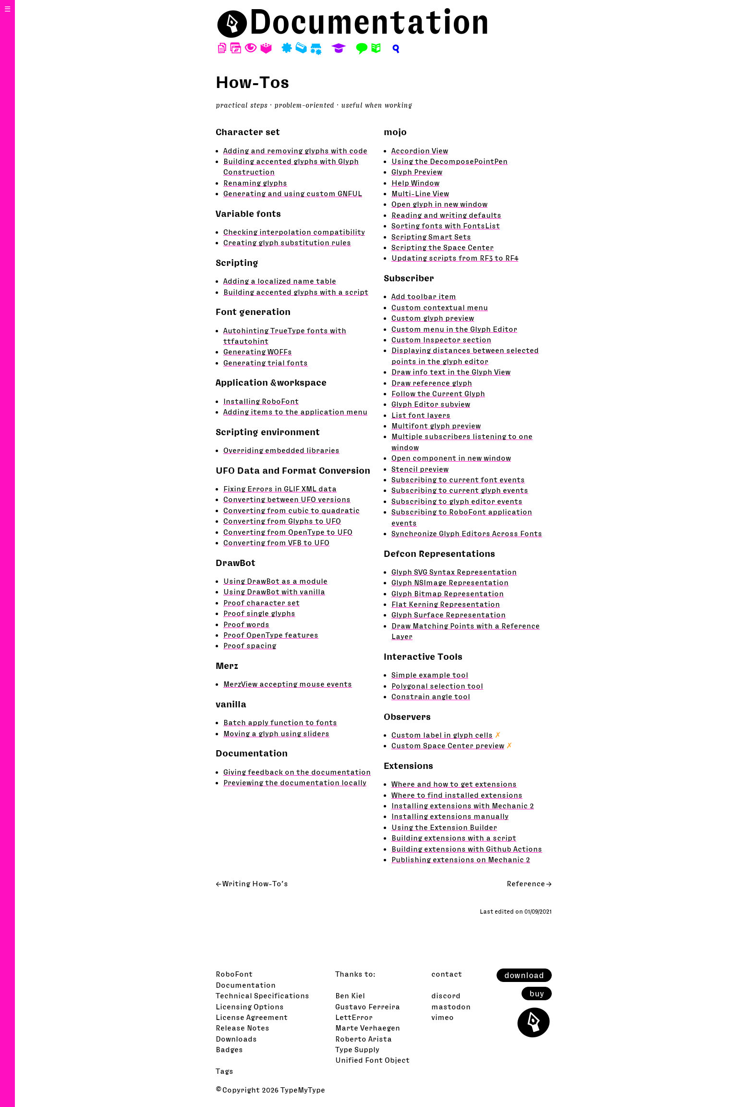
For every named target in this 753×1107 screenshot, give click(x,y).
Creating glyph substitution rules (287, 242)
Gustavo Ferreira (367, 1006)
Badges (229, 1049)
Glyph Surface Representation (448, 614)
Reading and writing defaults (446, 215)
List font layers (420, 415)
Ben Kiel (350, 995)
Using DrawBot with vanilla (274, 591)
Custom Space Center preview (447, 745)
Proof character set (261, 602)
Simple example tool (429, 675)
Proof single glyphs (259, 613)
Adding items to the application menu (295, 411)
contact (446, 974)
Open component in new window (451, 458)
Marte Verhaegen (367, 1028)
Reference (526, 883)
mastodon (451, 1006)
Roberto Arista (363, 1039)
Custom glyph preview (432, 318)
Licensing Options (250, 1006)
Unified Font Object (372, 1060)
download (524, 975)
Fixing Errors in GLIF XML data (280, 488)
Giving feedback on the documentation (297, 772)
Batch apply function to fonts (280, 722)
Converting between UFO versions (287, 499)
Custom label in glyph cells (442, 735)
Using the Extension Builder (444, 827)
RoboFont (234, 974)
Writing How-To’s (255, 883)
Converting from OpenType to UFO (287, 532)
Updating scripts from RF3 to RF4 (454, 258)
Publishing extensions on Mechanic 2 (460, 859)
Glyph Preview (416, 172)
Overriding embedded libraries (281, 450)
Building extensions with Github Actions (466, 849)
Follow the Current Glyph (438, 393)
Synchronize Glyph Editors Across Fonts (466, 533)
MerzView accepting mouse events (287, 684)
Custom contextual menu (439, 307)
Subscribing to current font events (458, 479)
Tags (224, 1071)
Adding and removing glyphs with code (295, 150)
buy (536, 993)
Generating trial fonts (265, 362)
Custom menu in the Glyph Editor (454, 329)
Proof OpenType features (270, 635)
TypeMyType (302, 1090)
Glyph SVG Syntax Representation (454, 572)
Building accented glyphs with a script (295, 292)
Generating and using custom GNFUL (292, 193)
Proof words (246, 624)
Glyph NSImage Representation (450, 582)
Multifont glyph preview (436, 425)
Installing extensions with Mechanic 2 (462, 805)
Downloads (236, 1039)
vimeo (442, 1017)
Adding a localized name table (279, 281)
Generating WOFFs (257, 351)
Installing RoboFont (261, 401)
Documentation (369, 21)
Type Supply (357, 1049)
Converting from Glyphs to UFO (282, 521)
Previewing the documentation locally (294, 782)
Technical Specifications (262, 995)
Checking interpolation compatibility (294, 232)
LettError (354, 1017)
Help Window (415, 183)
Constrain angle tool (430, 696)
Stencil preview (420, 469)
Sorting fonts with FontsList (445, 225)
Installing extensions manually (450, 816)
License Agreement (252, 1017)
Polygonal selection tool (437, 686)
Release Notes (242, 1028)
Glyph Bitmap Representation (447, 593)
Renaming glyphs (255, 183)
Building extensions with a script (453, 838)
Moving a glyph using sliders (276, 733)
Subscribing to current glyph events (459, 490)
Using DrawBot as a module (275, 581)
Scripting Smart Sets (431, 236)
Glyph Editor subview (430, 404)
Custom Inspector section (441, 339)
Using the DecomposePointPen (449, 161)
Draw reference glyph (431, 383)
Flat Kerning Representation (445, 604)
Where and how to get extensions (454, 784)
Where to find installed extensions (456, 795)
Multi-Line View (420, 193)
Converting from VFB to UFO (276, 542)
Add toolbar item (423, 296)
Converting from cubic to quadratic (291, 510)
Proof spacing (249, 645)
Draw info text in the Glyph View (450, 372)
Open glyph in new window (439, 204)
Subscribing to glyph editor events (456, 501)
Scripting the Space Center (442, 247)
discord (446, 995)
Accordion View (419, 150)
